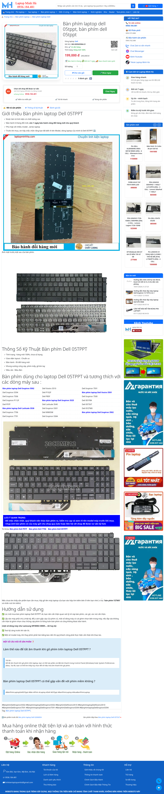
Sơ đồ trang (130, 779)
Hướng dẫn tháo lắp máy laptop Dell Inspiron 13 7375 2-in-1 (146, 292)
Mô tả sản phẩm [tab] (12, 107)
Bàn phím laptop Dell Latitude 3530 (18, 408)
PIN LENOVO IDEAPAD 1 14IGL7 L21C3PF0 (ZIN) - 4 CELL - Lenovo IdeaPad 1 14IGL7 (153, 187)
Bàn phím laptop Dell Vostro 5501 (97, 392)
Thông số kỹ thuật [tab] (34, 107)
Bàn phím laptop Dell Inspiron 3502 (98, 412)
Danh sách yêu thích (52, 779)
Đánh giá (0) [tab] (53, 107)
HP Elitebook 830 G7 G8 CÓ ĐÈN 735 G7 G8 (134, 254)
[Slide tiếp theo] (159, 125)
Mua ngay (105, 73)
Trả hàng (129, 774)
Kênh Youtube (136, 56)
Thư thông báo (50, 784)
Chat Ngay (110, 91)
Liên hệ (136, 12)
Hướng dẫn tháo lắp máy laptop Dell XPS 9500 (146, 301)
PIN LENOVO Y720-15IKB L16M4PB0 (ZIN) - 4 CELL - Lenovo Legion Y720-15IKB (133, 221)
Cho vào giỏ (78, 73)
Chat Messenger (137, 51)
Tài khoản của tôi (51, 769)
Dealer (112, 12)
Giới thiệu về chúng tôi (94, 769)
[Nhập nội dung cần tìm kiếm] (93, 6)
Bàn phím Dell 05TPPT (58, 529)
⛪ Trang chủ (8, 12)
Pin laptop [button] (20, 12)
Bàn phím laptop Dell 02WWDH (30, 717)
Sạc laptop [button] (33, 12)
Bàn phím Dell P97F (18, 529)
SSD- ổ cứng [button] (64, 12)
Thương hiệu (131, 784)
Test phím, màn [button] (123, 12)
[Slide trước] (155, 125)
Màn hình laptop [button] (80, 12)
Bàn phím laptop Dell (41, 17)
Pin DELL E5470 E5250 (154, 219)
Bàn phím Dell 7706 (37, 529)
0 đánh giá (82, 78)
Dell (76, 41)
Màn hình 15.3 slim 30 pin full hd (154, 147)
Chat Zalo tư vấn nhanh (140, 45)
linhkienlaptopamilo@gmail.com (19, 782)
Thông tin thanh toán (94, 774)
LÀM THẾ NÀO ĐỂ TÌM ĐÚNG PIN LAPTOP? (146, 310)
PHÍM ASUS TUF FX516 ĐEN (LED (133, 183)
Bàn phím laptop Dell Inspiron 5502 (18, 388)
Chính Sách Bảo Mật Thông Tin (98, 784)
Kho (105, 12)
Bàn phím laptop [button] (48, 12)
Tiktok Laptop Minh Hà (140, 62)
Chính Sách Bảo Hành (94, 779)
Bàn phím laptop (22, 17)
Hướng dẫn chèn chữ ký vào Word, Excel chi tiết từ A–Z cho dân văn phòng (147, 282)
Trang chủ (8, 17)
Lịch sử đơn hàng (51, 774)
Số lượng (69, 66)
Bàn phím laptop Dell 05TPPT (18, 710)
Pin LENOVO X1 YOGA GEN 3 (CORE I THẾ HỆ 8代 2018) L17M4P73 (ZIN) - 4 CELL (153, 257)
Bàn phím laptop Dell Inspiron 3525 (58, 400)
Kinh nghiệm (96, 12)
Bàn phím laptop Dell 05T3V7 (109, 717)
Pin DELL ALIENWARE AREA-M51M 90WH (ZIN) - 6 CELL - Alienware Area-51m (133, 151)
